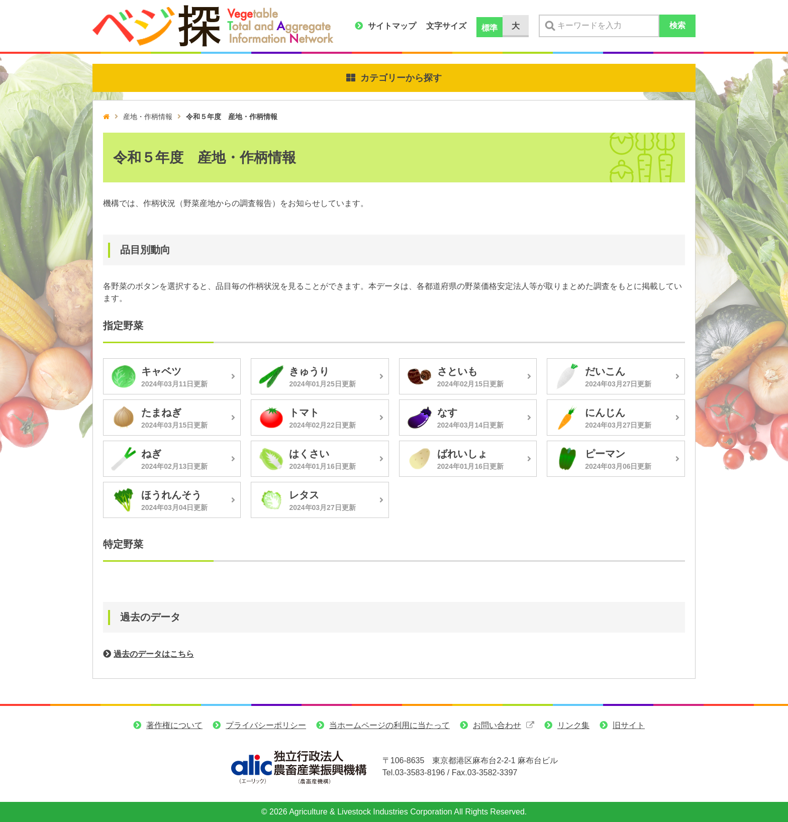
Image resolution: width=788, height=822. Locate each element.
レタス (304, 494)
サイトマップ (392, 26)
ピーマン (605, 453)
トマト (304, 412)
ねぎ (151, 453)
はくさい (309, 453)
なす (447, 412)
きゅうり (309, 371)
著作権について (174, 725)
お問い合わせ (497, 725)
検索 (677, 25)
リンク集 (573, 725)
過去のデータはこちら (154, 654)
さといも (457, 371)
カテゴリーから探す (401, 78)
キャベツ (161, 371)
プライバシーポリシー (266, 725)
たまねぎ (161, 412)
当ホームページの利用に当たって (389, 725)
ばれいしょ (462, 453)
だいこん (605, 371)
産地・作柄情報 (147, 117)
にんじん (605, 412)
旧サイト (629, 725)
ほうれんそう (171, 494)
